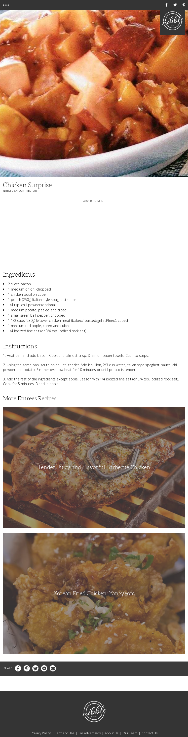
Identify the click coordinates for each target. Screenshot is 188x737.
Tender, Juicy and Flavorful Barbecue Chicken (94, 467)
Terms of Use (64, 733)
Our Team (129, 733)
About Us (111, 733)
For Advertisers (89, 733)
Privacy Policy (41, 733)
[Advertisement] (94, 234)
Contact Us (149, 733)
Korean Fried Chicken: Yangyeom (94, 593)
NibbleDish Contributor (20, 190)
